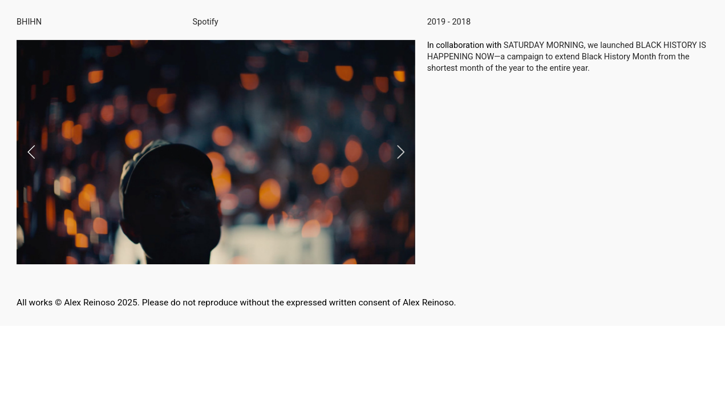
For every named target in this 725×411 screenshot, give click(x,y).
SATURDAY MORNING (544, 45)
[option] (216, 152)
